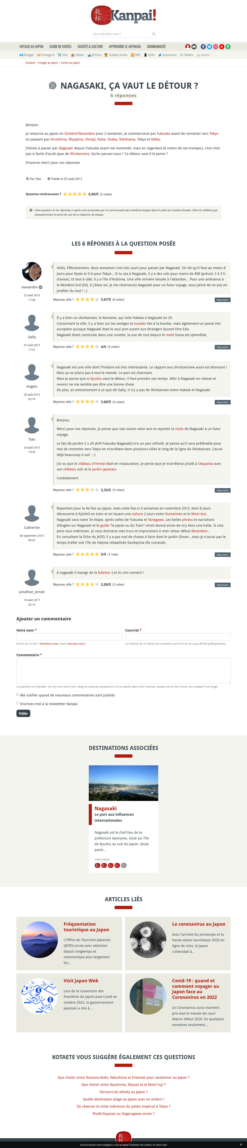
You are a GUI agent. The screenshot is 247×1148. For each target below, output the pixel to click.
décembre (199, 531)
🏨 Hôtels (77, 55)
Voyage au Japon (31, 46)
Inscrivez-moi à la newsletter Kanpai (49, 703)
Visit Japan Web (81, 980)
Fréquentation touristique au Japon (86, 926)
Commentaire (29, 655)
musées (140, 323)
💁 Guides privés (116, 55)
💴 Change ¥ (45, 55)
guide (104, 525)
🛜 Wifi (135, 55)
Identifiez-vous (49, 643)
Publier (23, 713)
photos (187, 519)
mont (170, 334)
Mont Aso (198, 513)
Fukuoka (163, 133)
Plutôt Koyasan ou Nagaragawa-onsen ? (123, 1113)
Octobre (70, 133)
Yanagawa (156, 519)
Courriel (133, 630)
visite (179, 428)
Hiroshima (58, 139)
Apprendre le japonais (125, 46)
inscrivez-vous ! (76, 643)
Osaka (112, 139)
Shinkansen (79, 153)
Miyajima (76, 139)
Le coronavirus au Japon (198, 924)
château (69, 469)
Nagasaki (66, 148)
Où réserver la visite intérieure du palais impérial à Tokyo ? (123, 1106)
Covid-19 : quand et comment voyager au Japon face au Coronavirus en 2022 (195, 989)
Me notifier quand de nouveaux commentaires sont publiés (67, 695)
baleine (104, 572)
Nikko (155, 139)
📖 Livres (202, 55)
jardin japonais (104, 469)
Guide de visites (60, 46)
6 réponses (123, 95)
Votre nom (26, 630)
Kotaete (30, 62)
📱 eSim (149, 55)
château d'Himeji (91, 463)
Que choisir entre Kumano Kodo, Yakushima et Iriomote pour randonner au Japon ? (123, 1077)
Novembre (86, 133)
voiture (137, 513)
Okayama (205, 463)
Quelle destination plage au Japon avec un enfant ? (123, 1099)
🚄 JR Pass (94, 55)
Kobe (102, 139)
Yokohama (127, 139)
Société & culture (90, 46)
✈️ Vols (63, 55)
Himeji (90, 139)
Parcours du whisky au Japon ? (124, 1091)
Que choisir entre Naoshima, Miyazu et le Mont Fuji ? (123, 1084)
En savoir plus (160, 1144)
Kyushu (96, 378)
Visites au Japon (70, 62)
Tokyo (213, 133)
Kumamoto (173, 513)
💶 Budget (26, 55)
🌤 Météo (186, 55)
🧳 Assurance (167, 55)
